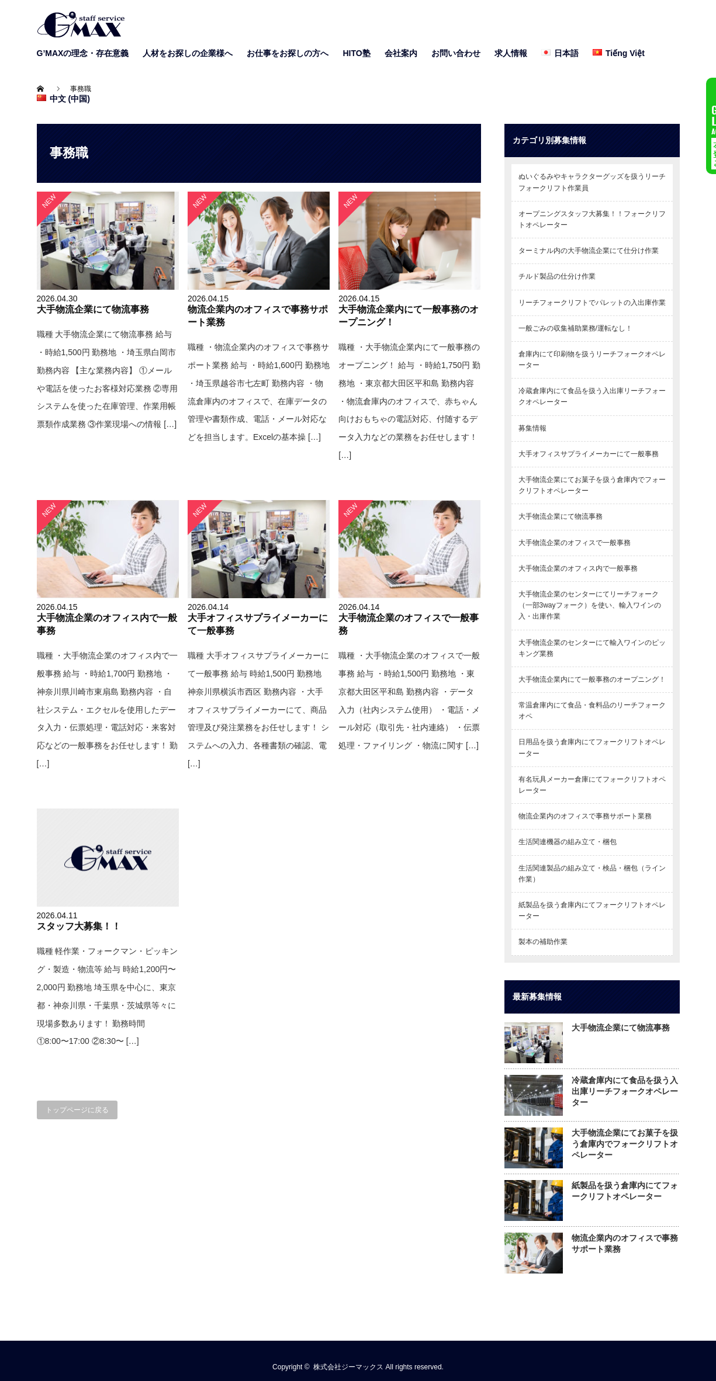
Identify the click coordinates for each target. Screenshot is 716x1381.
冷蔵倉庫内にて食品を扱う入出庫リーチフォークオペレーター (592, 396)
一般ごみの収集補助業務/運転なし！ (575, 328)
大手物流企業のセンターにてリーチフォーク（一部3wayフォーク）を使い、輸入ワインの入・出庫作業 (589, 605)
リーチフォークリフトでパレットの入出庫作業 (592, 303)
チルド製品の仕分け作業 (557, 276)
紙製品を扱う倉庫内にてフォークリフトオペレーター (592, 910)
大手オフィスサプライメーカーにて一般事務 (588, 454)
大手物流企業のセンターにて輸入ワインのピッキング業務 (592, 648)
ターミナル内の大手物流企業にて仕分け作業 (588, 251)
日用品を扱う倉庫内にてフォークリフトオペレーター (592, 747)
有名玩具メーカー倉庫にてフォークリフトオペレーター (592, 784)
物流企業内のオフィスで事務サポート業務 (585, 816)
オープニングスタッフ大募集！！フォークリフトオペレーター (592, 219)
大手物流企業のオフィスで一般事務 (574, 543)
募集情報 (532, 428)
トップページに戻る (77, 1110)
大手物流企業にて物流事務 (93, 309)
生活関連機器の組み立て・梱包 (567, 842)
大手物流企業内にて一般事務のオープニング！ (592, 679)
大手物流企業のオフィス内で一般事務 (578, 568)
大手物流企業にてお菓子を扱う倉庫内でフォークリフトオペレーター (592, 485)
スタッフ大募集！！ (79, 926)
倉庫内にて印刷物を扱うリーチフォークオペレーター (592, 359)
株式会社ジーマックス (348, 1367)
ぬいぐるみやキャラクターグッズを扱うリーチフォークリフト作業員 (592, 182)
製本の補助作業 (543, 942)
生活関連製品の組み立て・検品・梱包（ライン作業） (592, 873)
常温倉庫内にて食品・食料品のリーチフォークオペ (592, 710)
